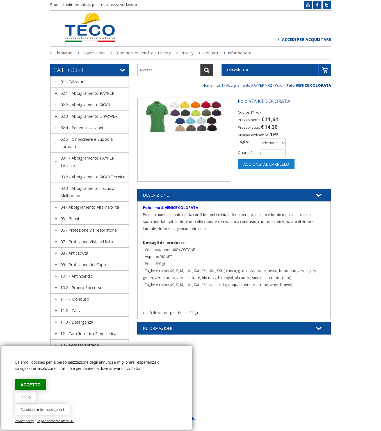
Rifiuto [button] (25, 397)
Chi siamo (63, 53)
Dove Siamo (93, 53)
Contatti (210, 53)
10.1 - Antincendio (76, 276)
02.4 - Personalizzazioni (81, 127)
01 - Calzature (73, 81)
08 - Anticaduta (74, 253)
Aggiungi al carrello (266, 164)
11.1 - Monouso (74, 299)
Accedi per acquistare (306, 39)
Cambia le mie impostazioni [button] (42, 409)
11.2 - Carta (70, 310)
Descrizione (156, 195)
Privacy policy (24, 421)
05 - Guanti (70, 218)
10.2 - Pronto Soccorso (81, 287)
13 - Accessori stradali (80, 345)
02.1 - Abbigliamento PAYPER (87, 93)
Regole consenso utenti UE (55, 421)
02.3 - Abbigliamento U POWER (89, 116)
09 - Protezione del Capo (83, 264)
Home (207, 85)
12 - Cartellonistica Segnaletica (88, 333)
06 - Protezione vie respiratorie (88, 230)
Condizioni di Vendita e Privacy (143, 53)
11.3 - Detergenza (76, 322)
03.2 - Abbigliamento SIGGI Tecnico (93, 176)
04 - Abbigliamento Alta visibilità (89, 207)
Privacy (187, 53)
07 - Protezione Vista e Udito (86, 241)
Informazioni (239, 53)
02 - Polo (275, 85)
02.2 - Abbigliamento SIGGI (85, 104)
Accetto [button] (30, 385)
